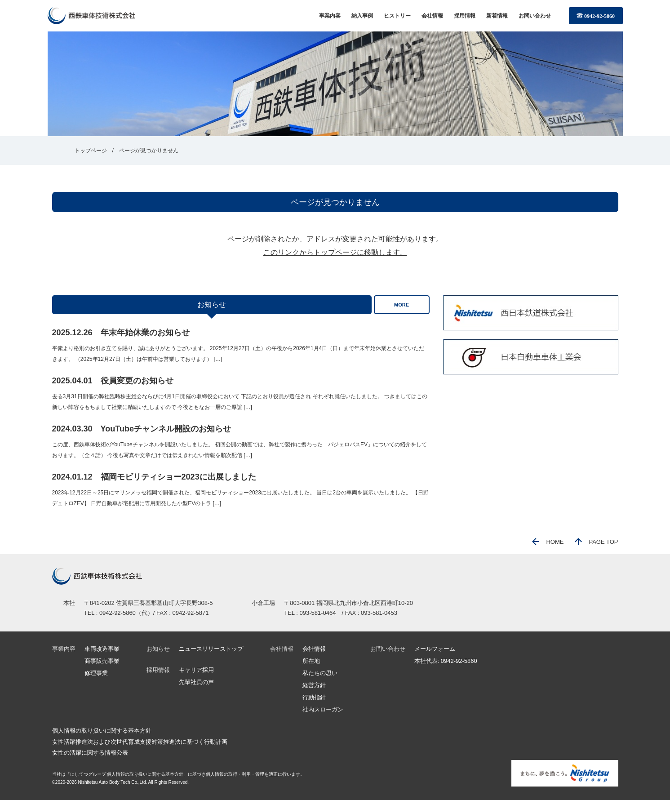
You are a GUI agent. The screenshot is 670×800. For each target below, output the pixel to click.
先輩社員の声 (196, 682)
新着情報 (497, 16)
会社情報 (432, 16)
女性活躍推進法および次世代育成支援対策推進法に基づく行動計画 (139, 741)
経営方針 (314, 685)
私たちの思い (319, 673)
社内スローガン (322, 709)
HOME (548, 541)
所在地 (311, 661)
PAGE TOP (596, 541)
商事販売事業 (102, 661)
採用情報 (464, 16)
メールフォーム (434, 648)
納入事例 (362, 16)
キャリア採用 (196, 670)
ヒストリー (397, 16)
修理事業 (96, 673)
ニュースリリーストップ (211, 648)
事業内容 (330, 16)
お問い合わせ (535, 16)
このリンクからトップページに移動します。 (335, 252)
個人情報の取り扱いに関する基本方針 (101, 730)
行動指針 (314, 697)
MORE (401, 304)
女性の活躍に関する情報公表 (90, 752)
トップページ (91, 150)
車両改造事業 (102, 648)
